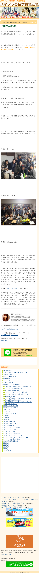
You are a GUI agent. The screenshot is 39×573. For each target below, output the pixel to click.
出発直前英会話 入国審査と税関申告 (13, 507)
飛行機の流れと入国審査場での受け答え (14, 503)
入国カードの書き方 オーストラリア (13, 497)
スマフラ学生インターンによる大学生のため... (18, 398)
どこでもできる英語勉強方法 (13, 388)
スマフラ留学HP (12, 288)
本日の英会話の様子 (11, 404)
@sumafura (4, 340)
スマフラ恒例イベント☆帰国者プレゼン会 (17, 394)
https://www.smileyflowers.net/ (9, 329)
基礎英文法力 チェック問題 (10, 505)
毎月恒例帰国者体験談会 (12, 390)
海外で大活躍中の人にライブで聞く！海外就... (18, 402)
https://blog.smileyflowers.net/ (9, 335)
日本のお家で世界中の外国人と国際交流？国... (18, 386)
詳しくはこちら (6, 554)
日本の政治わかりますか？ (13, 400)
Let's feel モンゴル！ (11, 396)
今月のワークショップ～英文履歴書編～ (16, 392)
